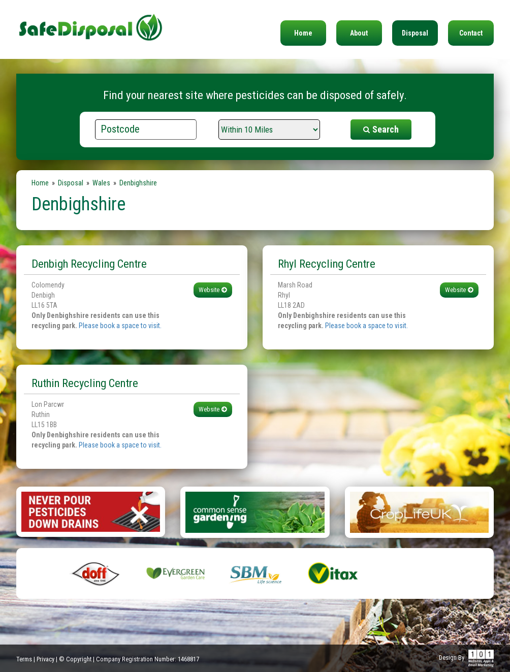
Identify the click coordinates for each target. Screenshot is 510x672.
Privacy (45, 659)
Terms (24, 659)
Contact (471, 33)
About (359, 33)
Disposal (415, 33)
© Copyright (75, 659)
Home (303, 33)
